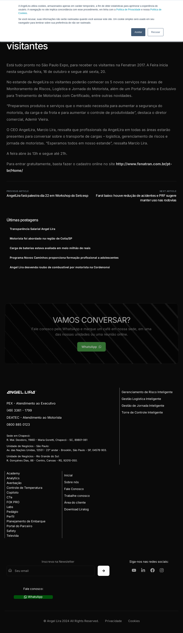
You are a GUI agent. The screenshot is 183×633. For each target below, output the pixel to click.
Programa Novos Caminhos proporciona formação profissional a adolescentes (64, 257)
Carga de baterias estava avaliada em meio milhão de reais (50, 248)
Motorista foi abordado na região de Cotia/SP (41, 238)
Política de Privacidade (128, 9)
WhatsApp (33, 597)
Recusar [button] (155, 32)
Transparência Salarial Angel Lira (32, 229)
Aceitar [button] (138, 32)
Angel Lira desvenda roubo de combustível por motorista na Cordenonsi (60, 267)
